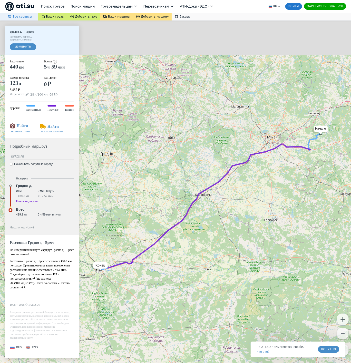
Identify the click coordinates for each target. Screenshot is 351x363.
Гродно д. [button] (24, 185)
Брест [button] (21, 209)
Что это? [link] (263, 351)
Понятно (328, 349)
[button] (320, 130)
